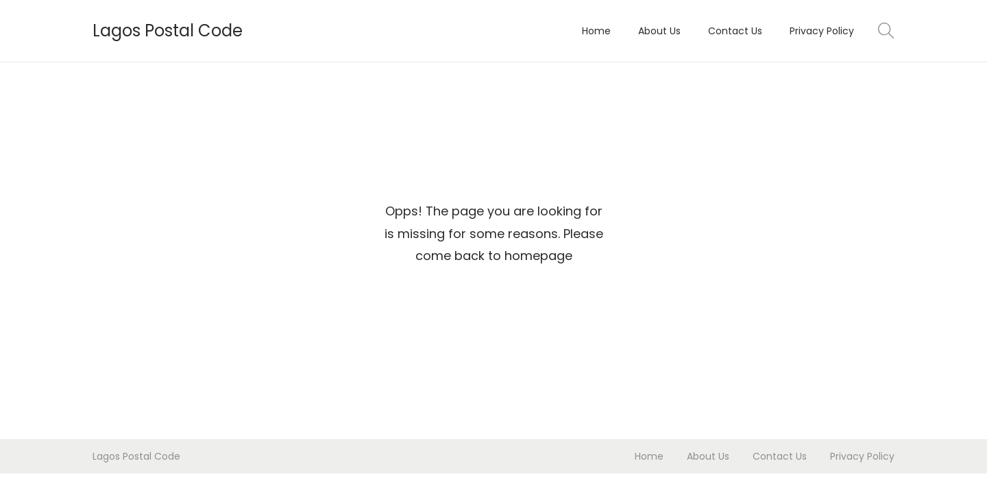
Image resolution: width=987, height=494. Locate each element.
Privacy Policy (862, 456)
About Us (708, 456)
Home (649, 456)
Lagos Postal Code (168, 30)
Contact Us (780, 456)
